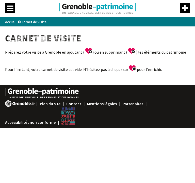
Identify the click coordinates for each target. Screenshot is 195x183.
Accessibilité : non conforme (30, 122)
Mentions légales (102, 103)
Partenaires (133, 103)
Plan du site (50, 103)
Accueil (11, 22)
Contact (73, 103)
